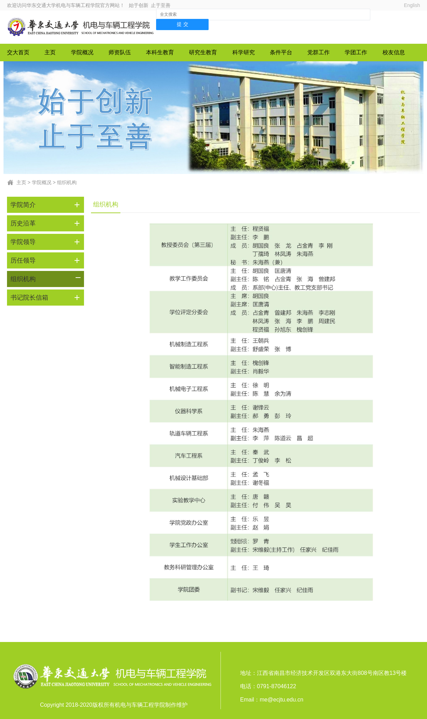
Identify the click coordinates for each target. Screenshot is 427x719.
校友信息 (394, 52)
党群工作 (318, 52)
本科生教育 (160, 52)
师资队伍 (119, 52)
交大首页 (18, 52)
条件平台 (281, 52)
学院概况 (82, 52)
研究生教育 (203, 52)
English (412, 5)
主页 (50, 52)
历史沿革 (23, 223)
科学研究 (243, 52)
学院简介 (23, 204)
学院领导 (23, 241)
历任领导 (23, 260)
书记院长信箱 (29, 297)
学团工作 (356, 52)
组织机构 (67, 182)
